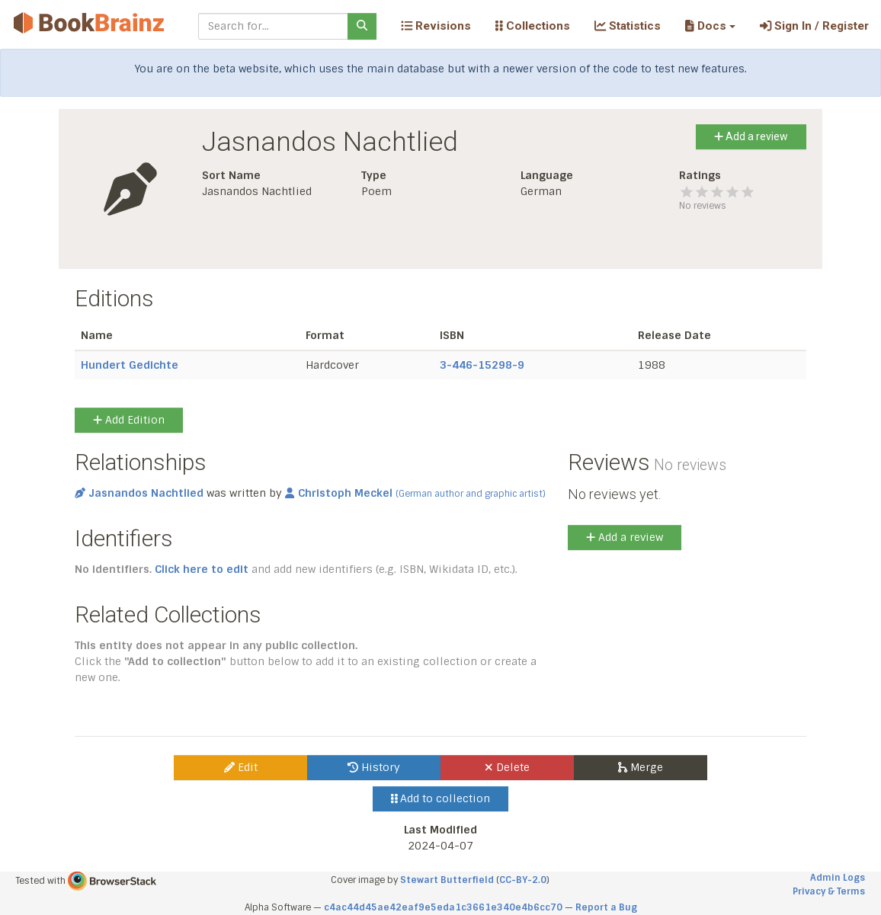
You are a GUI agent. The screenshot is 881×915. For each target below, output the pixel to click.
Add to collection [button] (441, 798)
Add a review (751, 136)
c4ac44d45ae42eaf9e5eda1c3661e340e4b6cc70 (443, 907)
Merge (640, 767)
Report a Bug (606, 907)
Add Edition (129, 420)
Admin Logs (837, 878)
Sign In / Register (814, 26)
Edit (241, 767)
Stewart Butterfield (447, 880)
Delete (507, 767)
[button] (710, 26)
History (374, 767)
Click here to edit (201, 569)
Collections (532, 26)
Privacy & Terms (829, 891)
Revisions (436, 26)
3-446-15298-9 (482, 365)
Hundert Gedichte (129, 365)
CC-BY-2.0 (522, 880)
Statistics (627, 26)
